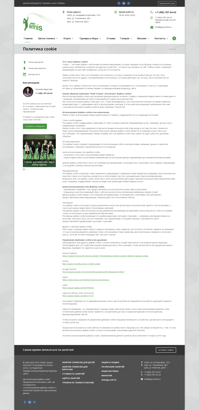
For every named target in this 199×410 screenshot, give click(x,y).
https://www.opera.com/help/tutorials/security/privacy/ (85, 280)
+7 (156, 17)
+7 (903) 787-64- (151, 374)
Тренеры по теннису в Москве (78, 382)
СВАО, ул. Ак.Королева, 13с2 (157, 362)
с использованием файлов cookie (38, 387)
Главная (28, 38)
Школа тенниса (46, 38)
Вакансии (106, 375)
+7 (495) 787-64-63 (165, 12)
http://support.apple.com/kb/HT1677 (78, 295)
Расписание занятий (112, 366)
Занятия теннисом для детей (78, 362)
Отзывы (111, 38)
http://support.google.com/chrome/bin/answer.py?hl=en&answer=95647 (93, 272)
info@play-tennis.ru (163, 27)
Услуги (67, 38)
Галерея (124, 38)
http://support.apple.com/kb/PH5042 (78, 287)
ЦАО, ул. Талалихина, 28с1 (79, 18)
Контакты (160, 38)
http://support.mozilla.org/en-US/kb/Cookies (81, 264)
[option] (39, 150)
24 (160, 374)
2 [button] (26, 169)
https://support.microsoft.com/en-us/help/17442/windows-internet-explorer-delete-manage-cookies (105, 256)
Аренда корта (108, 380)
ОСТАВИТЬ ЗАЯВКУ (166, 350)
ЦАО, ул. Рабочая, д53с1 (78, 21)
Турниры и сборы (88, 38)
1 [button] (24, 169)
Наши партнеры (109, 371)
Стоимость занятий (73, 374)
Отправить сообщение (35, 126)
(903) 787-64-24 (165, 17)
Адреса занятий (71, 378)
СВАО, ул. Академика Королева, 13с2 (83, 15)
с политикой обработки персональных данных (40, 390)
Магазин (141, 38)
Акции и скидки (110, 362)
